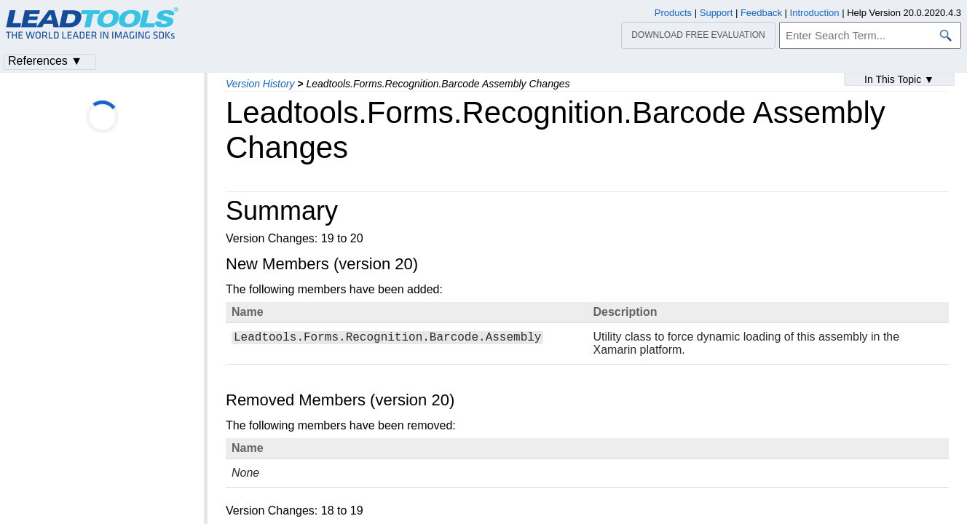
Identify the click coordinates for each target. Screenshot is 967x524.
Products (673, 12)
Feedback (761, 12)
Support (716, 12)
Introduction (815, 12)
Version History (260, 84)
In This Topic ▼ (899, 79)
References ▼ (45, 61)
